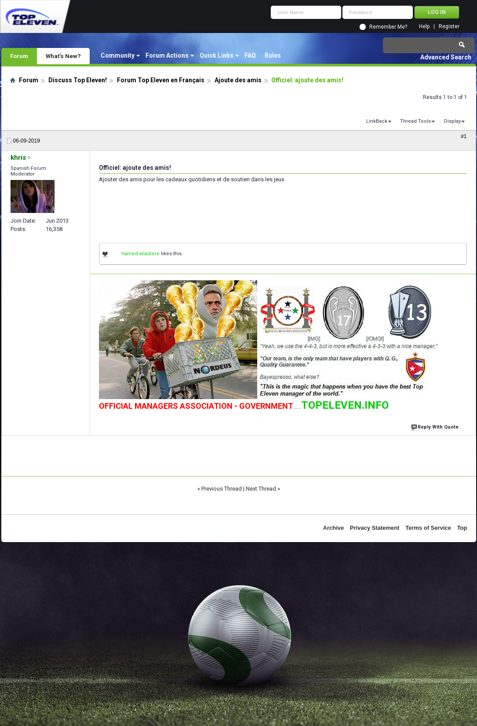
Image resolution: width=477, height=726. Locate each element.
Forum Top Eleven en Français (160, 80)
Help (424, 26)
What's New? (63, 55)
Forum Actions (167, 55)
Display (452, 121)
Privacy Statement (375, 527)
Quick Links (216, 55)
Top (462, 527)
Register (449, 26)
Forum (19, 55)
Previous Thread (221, 488)
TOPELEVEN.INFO (345, 405)
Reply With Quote (436, 426)
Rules (273, 55)
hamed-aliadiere (140, 254)
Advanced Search (445, 57)
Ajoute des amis (238, 80)
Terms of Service (428, 527)
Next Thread (261, 488)
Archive (333, 527)
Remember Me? (388, 27)
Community (118, 55)
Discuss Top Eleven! (77, 80)
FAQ (250, 55)
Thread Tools (415, 121)
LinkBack (376, 121)
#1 (463, 136)
